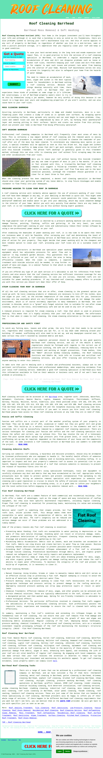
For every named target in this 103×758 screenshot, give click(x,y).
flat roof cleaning (44, 527)
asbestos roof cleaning (26, 454)
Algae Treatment (38, 715)
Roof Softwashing (92, 710)
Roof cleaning (8, 397)
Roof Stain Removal (21, 710)
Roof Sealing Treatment (20, 708)
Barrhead (53, 397)
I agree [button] (60, 751)
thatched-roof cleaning (62, 279)
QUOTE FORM (65, 701)
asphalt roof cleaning (50, 678)
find (9, 638)
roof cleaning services (88, 686)
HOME (67, 18)
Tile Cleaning (42, 708)
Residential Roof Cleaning (45, 710)
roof (16, 292)
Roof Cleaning (12, 740)
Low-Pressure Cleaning (81, 708)
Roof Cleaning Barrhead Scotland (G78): (21, 36)
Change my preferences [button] (80, 751)
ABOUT (80, 18)
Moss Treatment (26, 713)
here (55, 661)
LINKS (73, 18)
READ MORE (82, 486)
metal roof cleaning (39, 675)
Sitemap (3, 740)
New (20, 740)
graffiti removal (53, 683)
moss (57, 120)
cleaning (12, 250)
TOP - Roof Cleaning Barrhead (16, 722)
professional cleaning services (51, 604)
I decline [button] (67, 751)
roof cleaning (37, 85)
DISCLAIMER (96, 18)
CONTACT (87, 18)
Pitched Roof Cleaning (78, 715)
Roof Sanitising (60, 708)
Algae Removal (9, 713)
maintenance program (90, 58)
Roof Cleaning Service (70, 710)
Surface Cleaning (56, 715)
